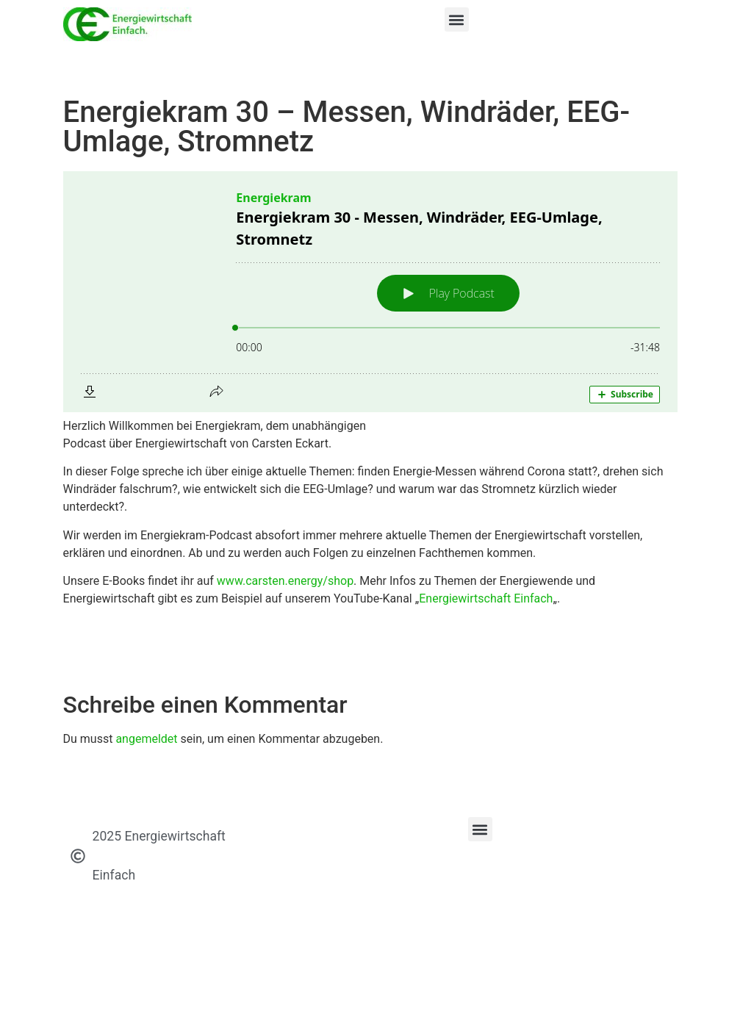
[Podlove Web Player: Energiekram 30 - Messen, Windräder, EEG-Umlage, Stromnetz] (370, 291)
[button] (457, 19)
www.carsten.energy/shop (285, 581)
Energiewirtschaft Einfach (486, 598)
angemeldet (146, 739)
